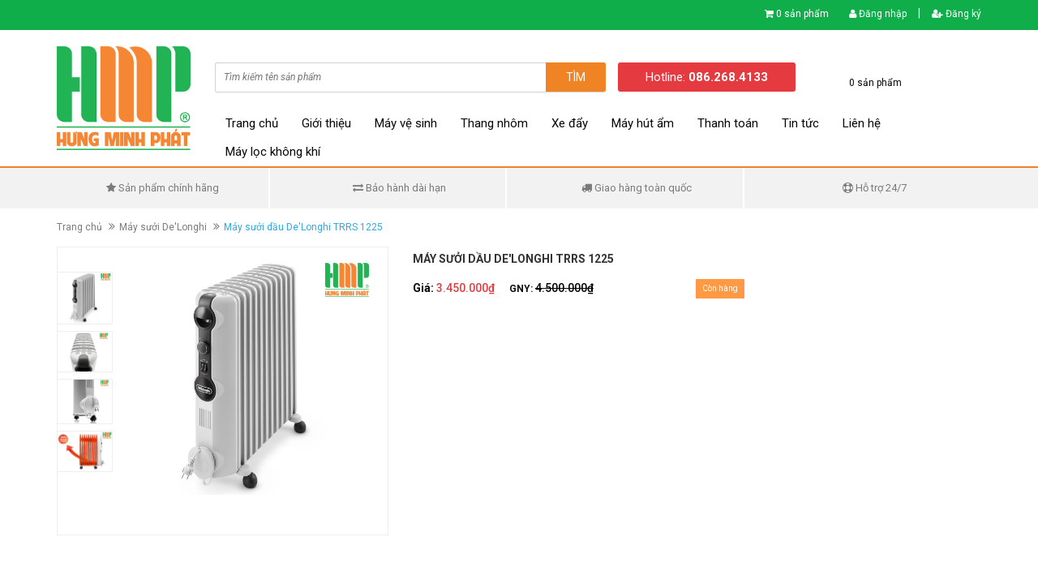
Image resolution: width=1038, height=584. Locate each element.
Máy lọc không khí (272, 151)
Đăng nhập (878, 13)
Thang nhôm (494, 123)
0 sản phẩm (802, 13)
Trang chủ (251, 123)
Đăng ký (956, 13)
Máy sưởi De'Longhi (163, 227)
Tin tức (800, 123)
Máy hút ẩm (642, 123)
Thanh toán (727, 123)
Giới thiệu (326, 123)
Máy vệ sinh (406, 123)
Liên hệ (862, 123)
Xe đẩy (569, 123)
